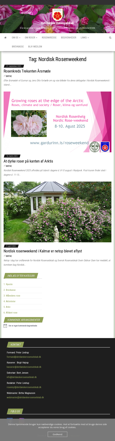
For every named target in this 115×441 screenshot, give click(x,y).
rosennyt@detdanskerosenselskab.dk (24, 387)
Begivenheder (68, 37)
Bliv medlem (35, 46)
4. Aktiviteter (10, 301)
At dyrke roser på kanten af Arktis (28, 161)
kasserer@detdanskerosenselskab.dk (24, 367)
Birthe (9, 76)
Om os (16, 37)
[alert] (20, 326)
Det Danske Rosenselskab (57, 23)
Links (85, 37)
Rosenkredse (49, 37)
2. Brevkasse (10, 290)
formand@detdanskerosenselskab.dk (24, 356)
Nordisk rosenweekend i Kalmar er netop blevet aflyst (43, 251)
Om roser (31, 37)
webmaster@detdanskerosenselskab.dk (25, 397)
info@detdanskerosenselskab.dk (22, 377)
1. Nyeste (8, 284)
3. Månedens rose (12, 295)
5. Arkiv (7, 307)
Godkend (57, 434)
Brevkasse (18, 46)
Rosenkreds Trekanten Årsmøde (27, 71)
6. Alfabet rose (10, 312)
